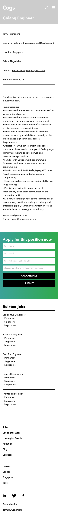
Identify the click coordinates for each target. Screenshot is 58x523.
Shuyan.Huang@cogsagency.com (28, 71)
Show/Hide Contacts (46, 7)
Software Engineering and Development (34, 43)
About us (7, 444)
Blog (5, 449)
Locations (7, 455)
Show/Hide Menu (53, 7)
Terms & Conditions (12, 510)
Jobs (5, 427)
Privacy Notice (10, 504)
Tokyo (6, 483)
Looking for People (12, 438)
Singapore (8, 477)
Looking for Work (11, 433)
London (6, 472)
